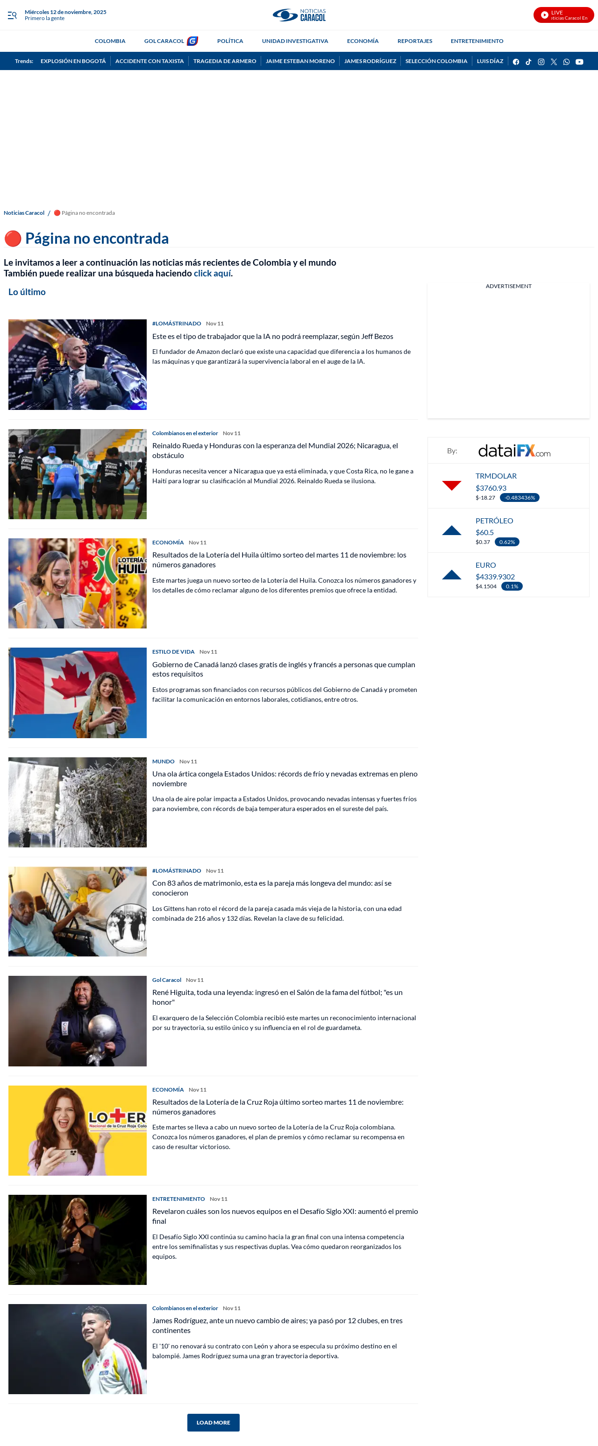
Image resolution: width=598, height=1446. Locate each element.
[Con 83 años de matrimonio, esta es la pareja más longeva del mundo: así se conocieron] (77, 912)
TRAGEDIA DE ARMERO (224, 60)
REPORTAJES (415, 40)
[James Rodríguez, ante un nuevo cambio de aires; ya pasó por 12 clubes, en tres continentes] (77, 1349)
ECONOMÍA (363, 40)
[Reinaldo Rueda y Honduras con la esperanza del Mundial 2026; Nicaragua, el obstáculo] (77, 474)
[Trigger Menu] (12, 15)
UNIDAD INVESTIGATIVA (295, 40)
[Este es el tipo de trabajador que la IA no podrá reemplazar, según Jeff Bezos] (77, 364)
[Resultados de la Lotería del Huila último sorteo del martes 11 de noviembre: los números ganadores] (77, 583)
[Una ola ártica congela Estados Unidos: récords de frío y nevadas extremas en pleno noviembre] (77, 802)
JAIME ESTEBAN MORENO (300, 60)
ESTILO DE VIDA (173, 651)
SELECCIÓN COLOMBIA (437, 60)
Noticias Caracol (24, 212)
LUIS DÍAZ (490, 60)
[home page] (299, 15)
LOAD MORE (213, 1422)
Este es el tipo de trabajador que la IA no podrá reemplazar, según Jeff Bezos (272, 336)
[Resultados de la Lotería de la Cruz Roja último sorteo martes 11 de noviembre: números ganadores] (77, 1131)
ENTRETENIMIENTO (477, 40)
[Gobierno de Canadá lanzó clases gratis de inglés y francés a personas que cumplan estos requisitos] (77, 693)
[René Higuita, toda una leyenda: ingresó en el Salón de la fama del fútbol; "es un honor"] (77, 1021)
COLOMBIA (110, 40)
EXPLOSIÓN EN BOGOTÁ (73, 60)
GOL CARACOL (164, 40)
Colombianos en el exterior (185, 433)
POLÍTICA (230, 40)
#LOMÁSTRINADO (176, 323)
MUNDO (163, 761)
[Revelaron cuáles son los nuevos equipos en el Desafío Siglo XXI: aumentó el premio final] (77, 1240)
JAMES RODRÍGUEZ (370, 60)
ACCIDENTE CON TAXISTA (149, 60)
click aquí (212, 273)
